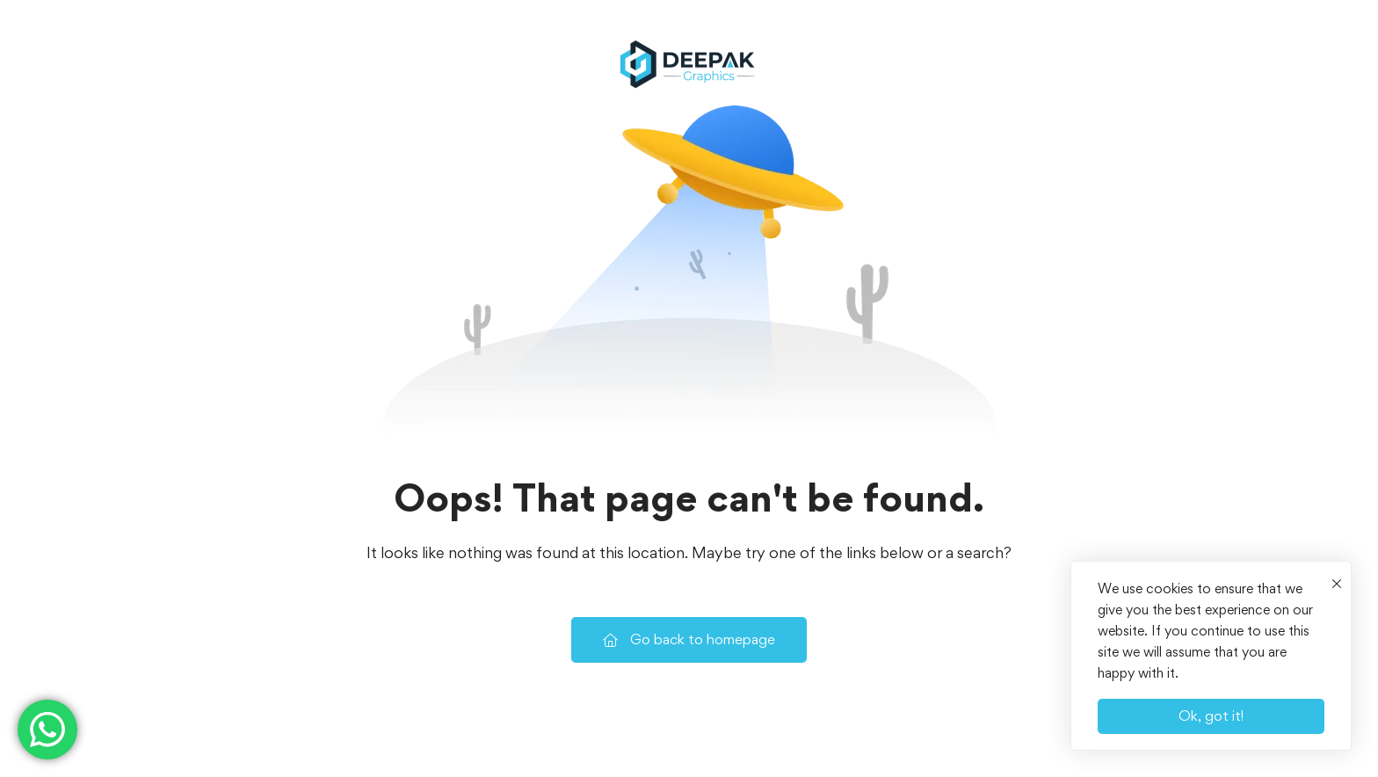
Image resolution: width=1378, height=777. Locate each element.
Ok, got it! (1211, 715)
